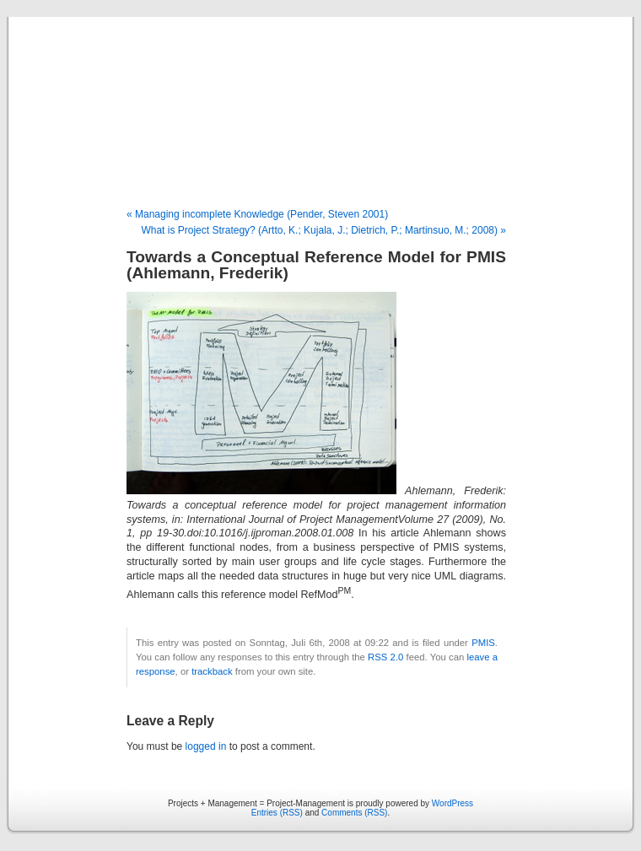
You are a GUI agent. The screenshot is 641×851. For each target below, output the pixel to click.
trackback (211, 671)
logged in (206, 746)
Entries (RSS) (277, 812)
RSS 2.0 (385, 657)
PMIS (483, 643)
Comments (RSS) (354, 812)
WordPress (452, 803)
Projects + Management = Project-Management (320, 113)
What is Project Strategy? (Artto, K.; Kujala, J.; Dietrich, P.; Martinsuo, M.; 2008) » (323, 230)
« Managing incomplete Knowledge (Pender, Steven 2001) (257, 214)
